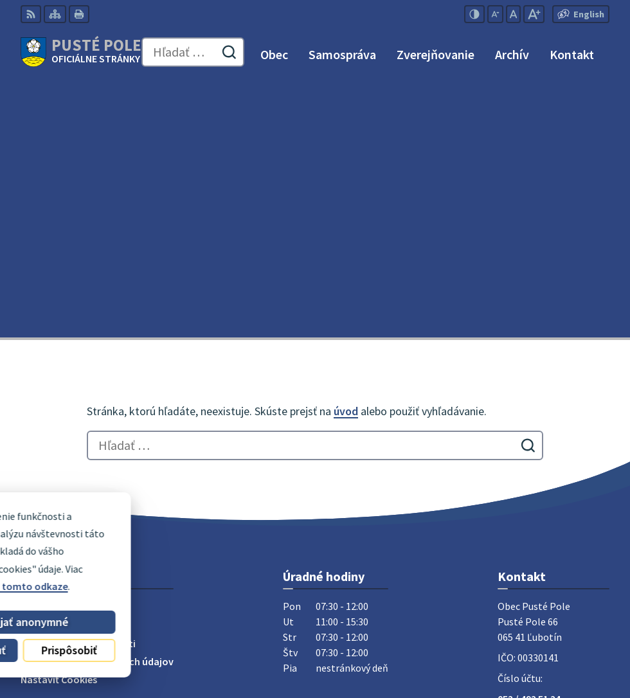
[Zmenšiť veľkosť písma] (495, 14)
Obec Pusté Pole (166, 646)
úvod (346, 156)
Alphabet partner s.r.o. (188, 628)
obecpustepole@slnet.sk (553, 475)
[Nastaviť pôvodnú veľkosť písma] (513, 14)
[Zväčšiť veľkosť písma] (533, 14)
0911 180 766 (525, 459)
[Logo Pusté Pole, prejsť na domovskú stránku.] (81, 52)
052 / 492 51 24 (529, 444)
